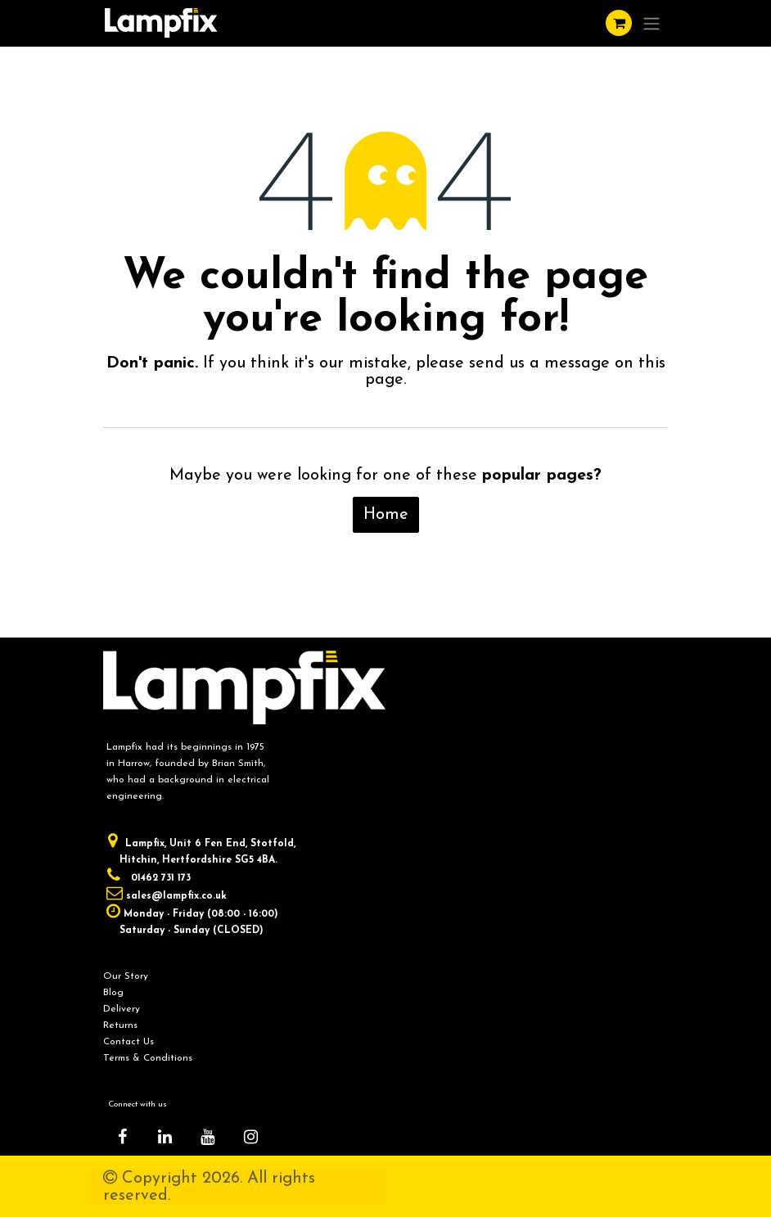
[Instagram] (250, 1136)
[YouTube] (208, 1136)
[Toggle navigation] (651, 23)
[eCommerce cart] (618, 23)
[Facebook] (122, 1136)
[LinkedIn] (165, 1136)
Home (385, 515)
